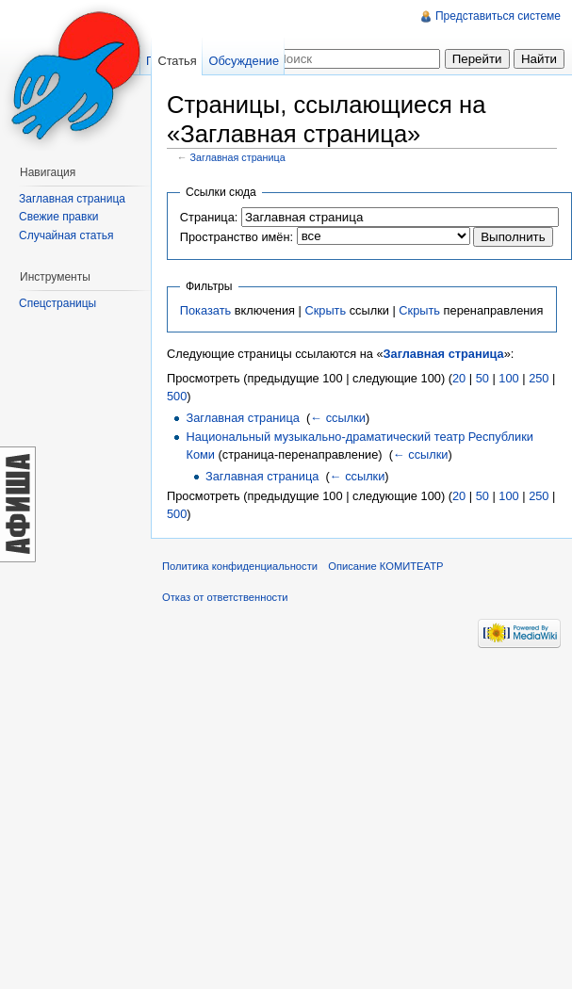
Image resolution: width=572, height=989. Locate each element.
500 (177, 396)
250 (538, 378)
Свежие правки (58, 216)
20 (459, 378)
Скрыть (325, 310)
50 (482, 378)
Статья (176, 61)
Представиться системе (498, 16)
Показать (205, 310)
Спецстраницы (57, 303)
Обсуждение (243, 61)
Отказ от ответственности (225, 597)
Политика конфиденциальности (240, 566)
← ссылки (338, 418)
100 (508, 378)
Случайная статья (66, 235)
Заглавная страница (238, 157)
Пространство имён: (236, 237)
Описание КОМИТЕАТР (385, 566)
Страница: (209, 217)
